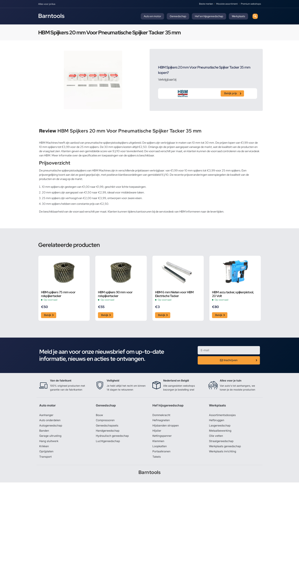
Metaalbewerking (220, 432)
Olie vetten (216, 437)
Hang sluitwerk (49, 442)
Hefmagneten (161, 421)
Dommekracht (161, 416)
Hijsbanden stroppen (166, 426)
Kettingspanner (162, 437)
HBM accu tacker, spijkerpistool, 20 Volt (233, 294)
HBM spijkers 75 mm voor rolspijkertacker (58, 294)
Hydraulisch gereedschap (113, 437)
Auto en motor (152, 16)
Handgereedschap (108, 432)
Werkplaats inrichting (223, 453)
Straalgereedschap (221, 442)
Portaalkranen (161, 453)
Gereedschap (178, 16)
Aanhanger (46, 416)
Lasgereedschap (220, 426)
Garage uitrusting (50, 437)
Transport (45, 458)
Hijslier (156, 432)
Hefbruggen (217, 421)
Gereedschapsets (107, 426)
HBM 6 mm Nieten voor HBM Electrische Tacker (174, 294)
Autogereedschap (51, 426)
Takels (156, 458)
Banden (44, 432)
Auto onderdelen (50, 421)
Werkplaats (238, 16)
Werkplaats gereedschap (225, 448)
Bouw (99, 416)
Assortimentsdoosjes (223, 416)
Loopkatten (159, 448)
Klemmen (158, 442)
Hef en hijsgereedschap (209, 16)
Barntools (51, 16)
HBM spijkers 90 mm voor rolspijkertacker (115, 294)
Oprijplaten (46, 453)
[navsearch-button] (255, 16)
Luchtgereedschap (108, 442)
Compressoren (105, 421)
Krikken (44, 448)
